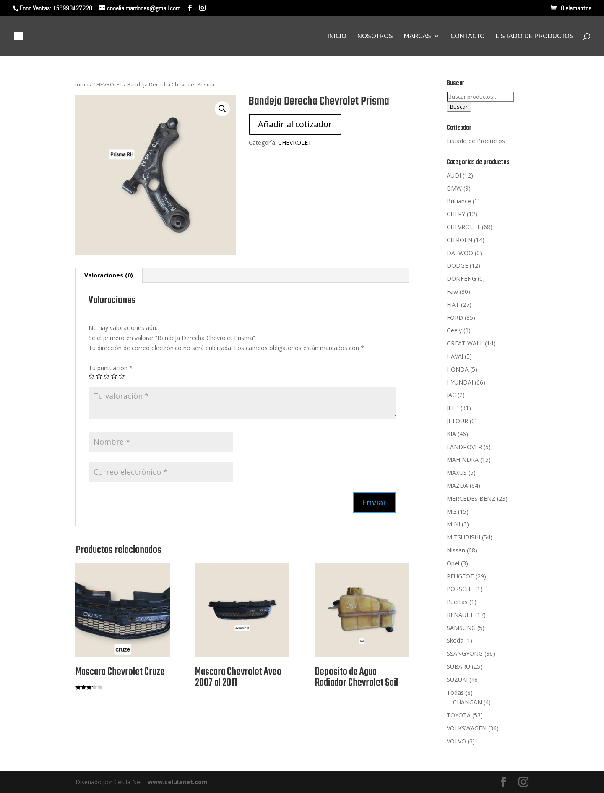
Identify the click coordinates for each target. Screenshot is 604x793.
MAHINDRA (463, 459)
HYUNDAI (460, 382)
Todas (455, 692)
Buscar (459, 106)
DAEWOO (460, 253)
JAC (451, 395)
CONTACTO (467, 36)
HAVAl (455, 356)
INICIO (337, 36)
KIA (451, 434)
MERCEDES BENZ (471, 498)
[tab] (109, 275)
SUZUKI (457, 679)
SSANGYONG (465, 653)
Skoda (455, 640)
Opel (453, 563)
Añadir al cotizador (295, 124)
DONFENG (461, 279)
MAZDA (457, 485)
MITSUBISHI (463, 537)
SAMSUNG (461, 628)
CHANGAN (467, 702)
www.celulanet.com (178, 782)
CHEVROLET (107, 84)
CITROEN (459, 240)
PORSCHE (460, 589)
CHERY (456, 214)
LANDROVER (464, 447)
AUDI (454, 175)
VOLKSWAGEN (467, 728)
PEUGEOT (460, 576)
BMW (454, 188)
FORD (455, 318)
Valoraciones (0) (108, 275)
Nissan (456, 550)
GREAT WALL (465, 343)
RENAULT (460, 615)
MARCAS (417, 36)
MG (451, 512)
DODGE (457, 266)
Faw (452, 292)
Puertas (457, 602)
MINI (453, 524)
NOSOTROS (375, 36)
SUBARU (458, 666)
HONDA (458, 369)
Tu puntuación (111, 368)
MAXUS (457, 472)
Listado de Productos (476, 141)
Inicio (82, 84)
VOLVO (456, 741)
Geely (454, 330)
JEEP (453, 408)
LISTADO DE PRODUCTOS (535, 36)
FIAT (453, 305)
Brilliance (459, 201)
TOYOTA (459, 715)
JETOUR (457, 421)
